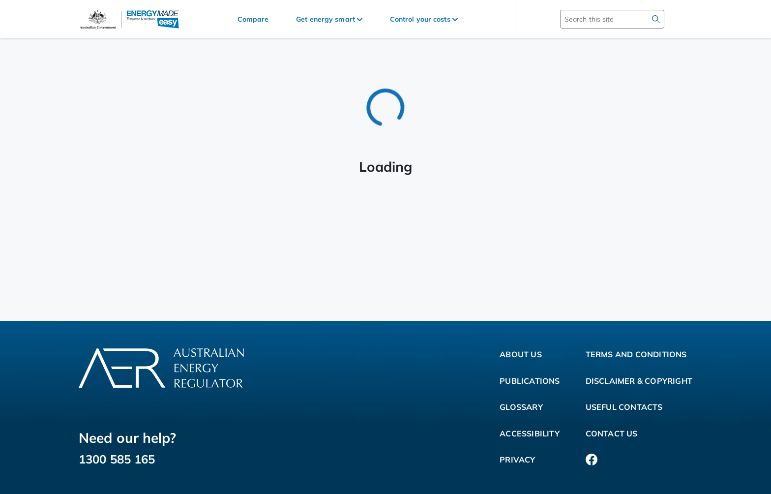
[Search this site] (597, 19)
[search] (656, 19)
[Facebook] (591, 460)
